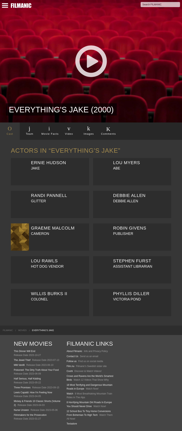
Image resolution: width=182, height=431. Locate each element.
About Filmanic (74, 351)
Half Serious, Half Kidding (27, 378)
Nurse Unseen (21, 410)
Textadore (72, 423)
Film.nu (70, 366)
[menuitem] (8, 330)
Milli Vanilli (19, 365)
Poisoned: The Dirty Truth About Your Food (36, 370)
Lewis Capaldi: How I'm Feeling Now (33, 392)
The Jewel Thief (22, 360)
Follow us (72, 361)
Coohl (70, 371)
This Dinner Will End (24, 351)
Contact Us (72, 356)
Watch (70, 393)
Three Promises (22, 387)
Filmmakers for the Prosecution (30, 415)
